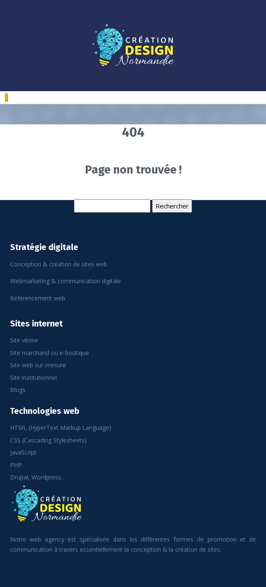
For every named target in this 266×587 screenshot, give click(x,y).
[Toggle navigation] (6, 97)
